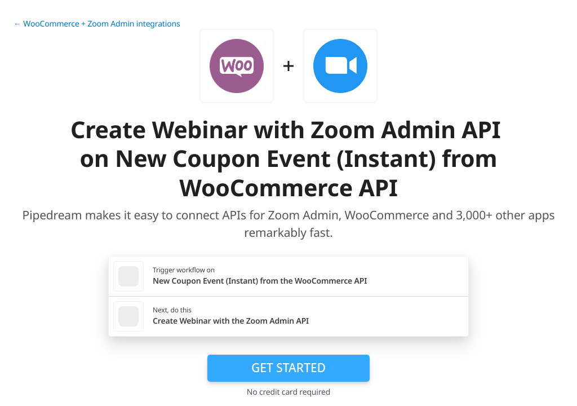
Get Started (288, 368)
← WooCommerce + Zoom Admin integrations (97, 24)
